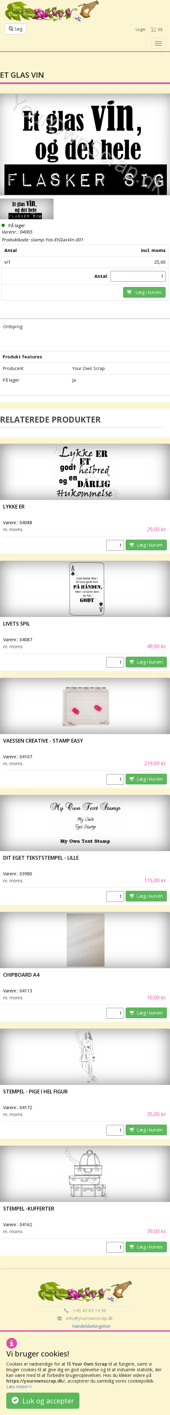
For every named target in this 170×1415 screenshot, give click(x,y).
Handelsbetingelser (91, 1326)
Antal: (101, 276)
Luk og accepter (43, 1400)
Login (140, 29)
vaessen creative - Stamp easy (43, 740)
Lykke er (14, 506)
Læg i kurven (144, 292)
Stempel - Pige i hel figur (35, 1091)
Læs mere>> (19, 1387)
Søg (15, 29)
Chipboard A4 (21, 974)
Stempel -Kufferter (28, 1208)
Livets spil (16, 623)
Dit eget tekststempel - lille (41, 857)
